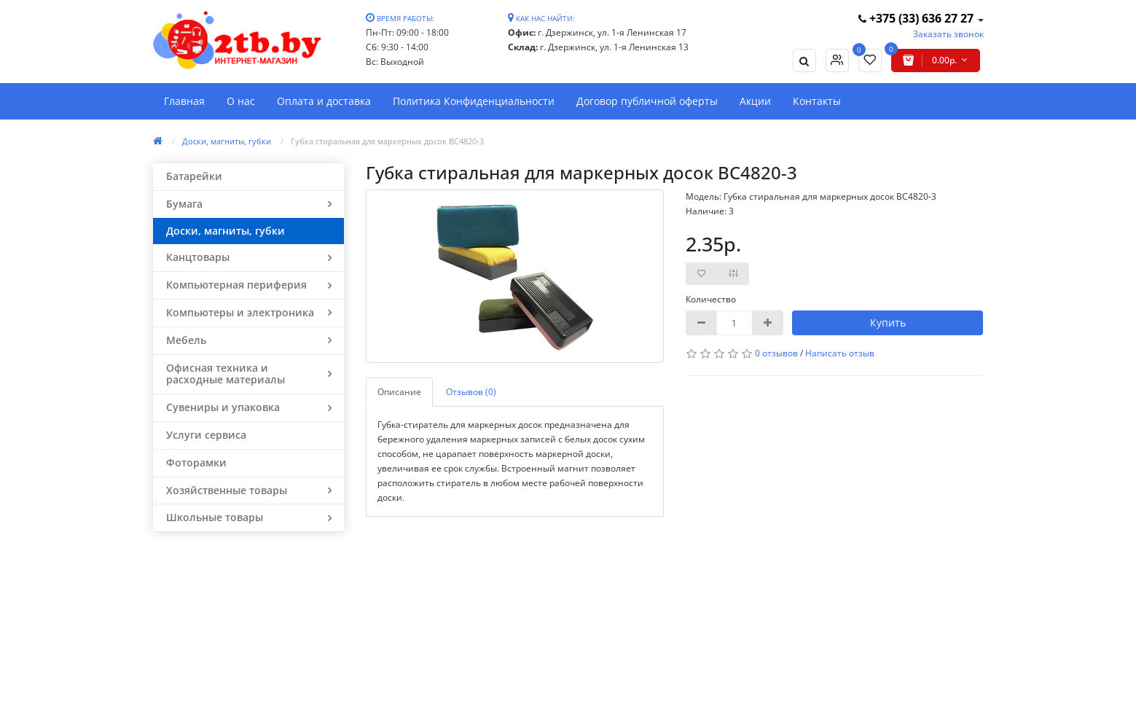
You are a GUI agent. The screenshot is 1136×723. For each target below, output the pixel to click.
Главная (184, 101)
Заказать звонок (948, 34)
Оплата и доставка (324, 101)
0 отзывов (776, 353)
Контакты (817, 101)
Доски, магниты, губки (226, 141)
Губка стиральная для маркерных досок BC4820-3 (387, 141)
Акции (755, 101)
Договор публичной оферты (647, 101)
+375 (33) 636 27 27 (917, 18)
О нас (241, 101)
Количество (711, 299)
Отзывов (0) (471, 392)
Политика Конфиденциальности (474, 101)
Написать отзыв (839, 353)
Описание (399, 392)
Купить (888, 322)
